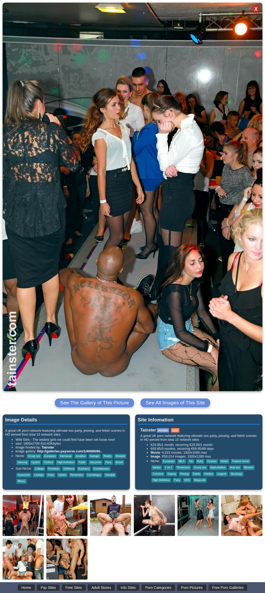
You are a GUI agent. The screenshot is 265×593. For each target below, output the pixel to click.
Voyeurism (24, 475)
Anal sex (235, 467)
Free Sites (73, 588)
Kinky (51, 475)
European (50, 456)
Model (224, 461)
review (163, 430)
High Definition (66, 462)
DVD (187, 480)
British (119, 462)
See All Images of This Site (175, 402)
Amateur (81, 456)
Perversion (76, 475)
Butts (200, 461)
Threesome (183, 467)
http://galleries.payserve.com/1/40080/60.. (69, 451)
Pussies (212, 461)
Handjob (110, 475)
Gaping (171, 473)
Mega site (199, 480)
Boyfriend (83, 468)
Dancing (22, 462)
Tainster (48, 447)
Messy (21, 481)
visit (175, 430)
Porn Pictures (192, 588)
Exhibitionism (101, 468)
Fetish (196, 473)
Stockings (236, 473)
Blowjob (120, 456)
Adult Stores (101, 588)
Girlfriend (68, 468)
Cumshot (158, 473)
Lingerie (221, 473)
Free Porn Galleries (228, 588)
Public (82, 462)
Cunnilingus (94, 475)
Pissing (184, 473)
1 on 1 (168, 467)
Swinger (94, 456)
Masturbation (218, 467)
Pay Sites (48, 588)
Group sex (34, 456)
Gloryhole (95, 462)
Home (26, 588)
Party (108, 462)
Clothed (48, 462)
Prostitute (53, 468)
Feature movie (240, 461)
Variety (62, 475)
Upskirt (36, 462)
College (39, 468)
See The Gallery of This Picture (94, 402)
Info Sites (128, 588)
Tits (191, 461)
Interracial (65, 456)
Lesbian (38, 475)
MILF (182, 461)
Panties (208, 473)
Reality (108, 456)
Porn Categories (158, 588)
